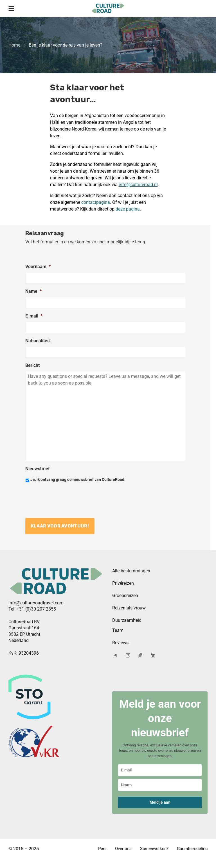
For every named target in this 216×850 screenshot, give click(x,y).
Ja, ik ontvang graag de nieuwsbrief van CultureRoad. (77, 479)
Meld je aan (160, 801)
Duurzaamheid (126, 619)
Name (33, 291)
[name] (160, 784)
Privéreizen (123, 582)
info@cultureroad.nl (138, 184)
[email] (160, 770)
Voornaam (38, 266)
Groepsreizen (125, 595)
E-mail (33, 316)
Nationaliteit (37, 340)
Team (117, 629)
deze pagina (128, 209)
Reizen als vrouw (129, 607)
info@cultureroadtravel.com (36, 602)
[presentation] (68, 498)
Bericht (32, 365)
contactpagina (95, 202)
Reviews (120, 642)
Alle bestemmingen (131, 570)
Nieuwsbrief (37, 468)
